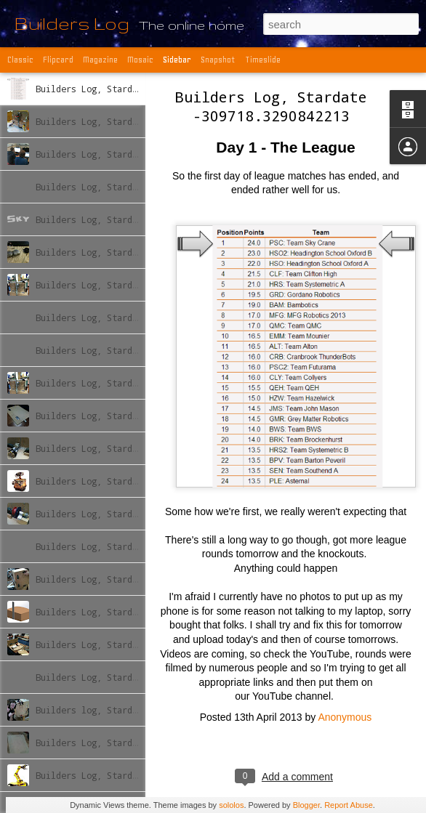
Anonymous (344, 717)
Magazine (100, 59)
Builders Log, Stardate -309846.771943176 (137, 612)
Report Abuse (348, 805)
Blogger (306, 805)
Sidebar (177, 59)
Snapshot (218, 59)
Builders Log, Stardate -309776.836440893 (137, 285)
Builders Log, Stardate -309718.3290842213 (271, 106)
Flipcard (58, 59)
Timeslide (263, 59)
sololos (231, 805)
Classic (20, 59)
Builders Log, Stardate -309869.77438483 (135, 742)
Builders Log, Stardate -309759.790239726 (137, 187)
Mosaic (140, 59)
